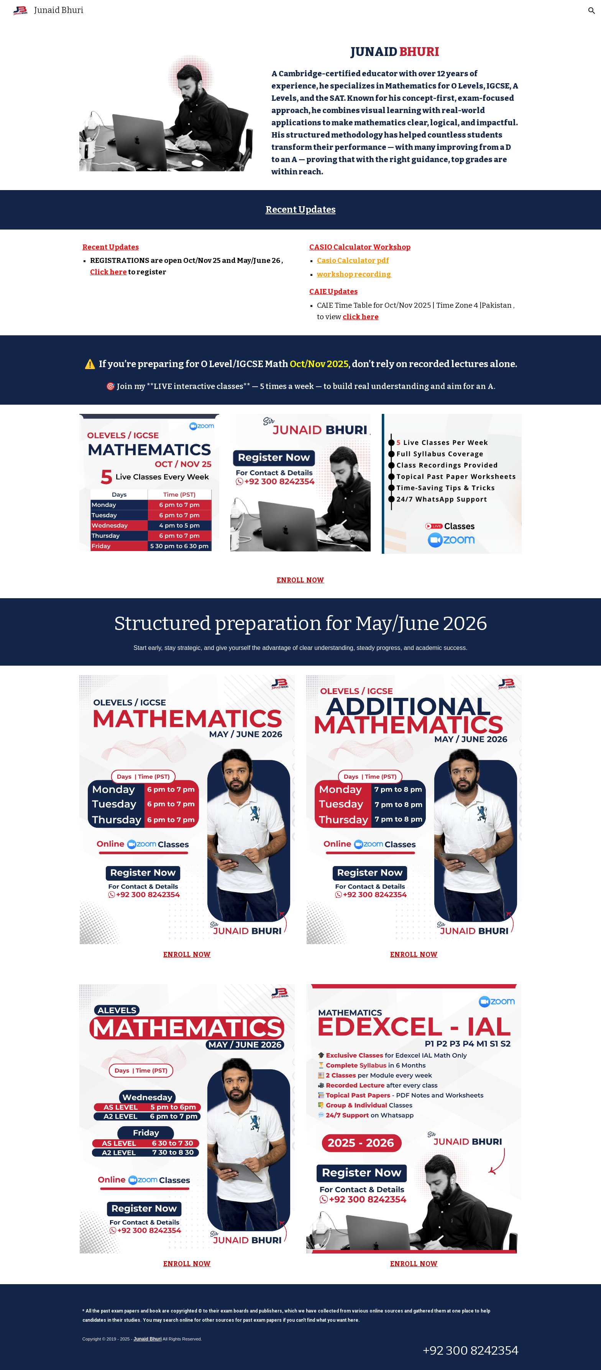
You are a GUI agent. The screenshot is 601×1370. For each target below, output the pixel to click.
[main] (395, 110)
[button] (592, 11)
